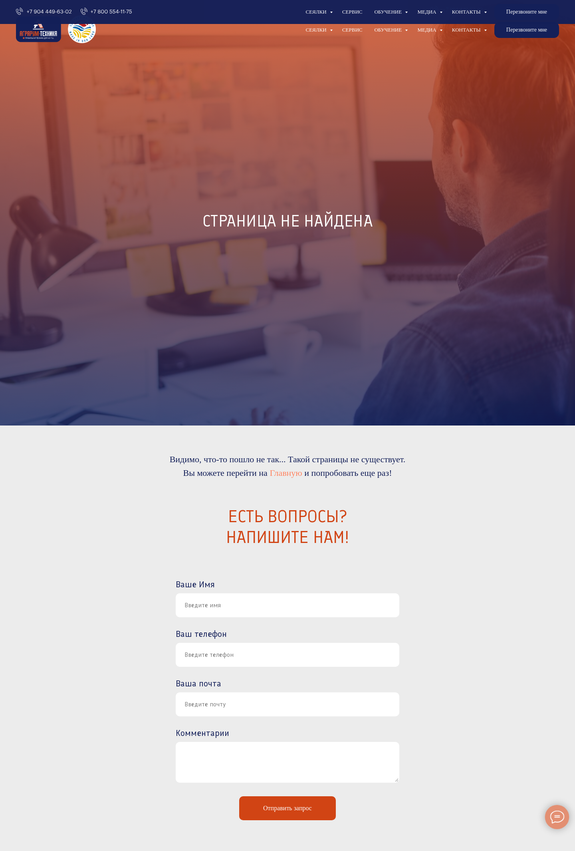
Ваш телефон (201, 633)
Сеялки (316, 30)
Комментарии (202, 733)
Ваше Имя (195, 584)
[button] (526, 30)
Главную (286, 473)
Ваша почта (198, 683)
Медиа (427, 30)
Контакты (467, 30)
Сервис (352, 30)
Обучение (388, 30)
